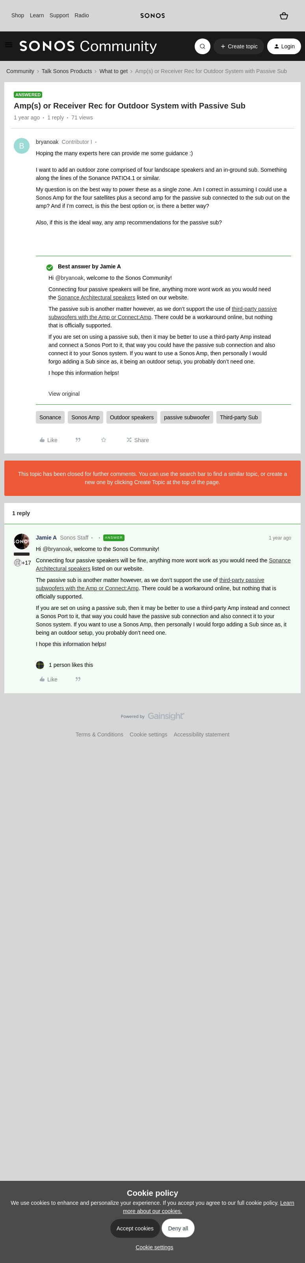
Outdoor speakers (132, 417)
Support (59, 15)
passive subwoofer (187, 417)
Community (20, 71)
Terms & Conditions (99, 734)
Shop (17, 15)
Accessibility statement (202, 734)
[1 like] (64, 665)
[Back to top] (289, 723)
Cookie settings (148, 734)
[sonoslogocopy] (152, 15)
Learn (37, 15)
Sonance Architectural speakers (96, 297)
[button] (8, 47)
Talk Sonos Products (67, 71)
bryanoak (47, 142)
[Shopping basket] (284, 16)
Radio (81, 15)
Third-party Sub (239, 417)
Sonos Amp (85, 417)
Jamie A (46, 537)
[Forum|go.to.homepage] (88, 46)
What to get (113, 71)
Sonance (50, 417)
